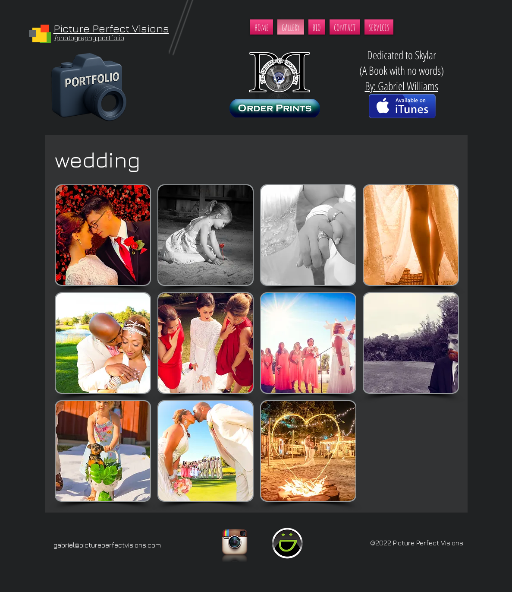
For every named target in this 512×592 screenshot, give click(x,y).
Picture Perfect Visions (111, 28)
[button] (103, 235)
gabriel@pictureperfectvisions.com (107, 545)
